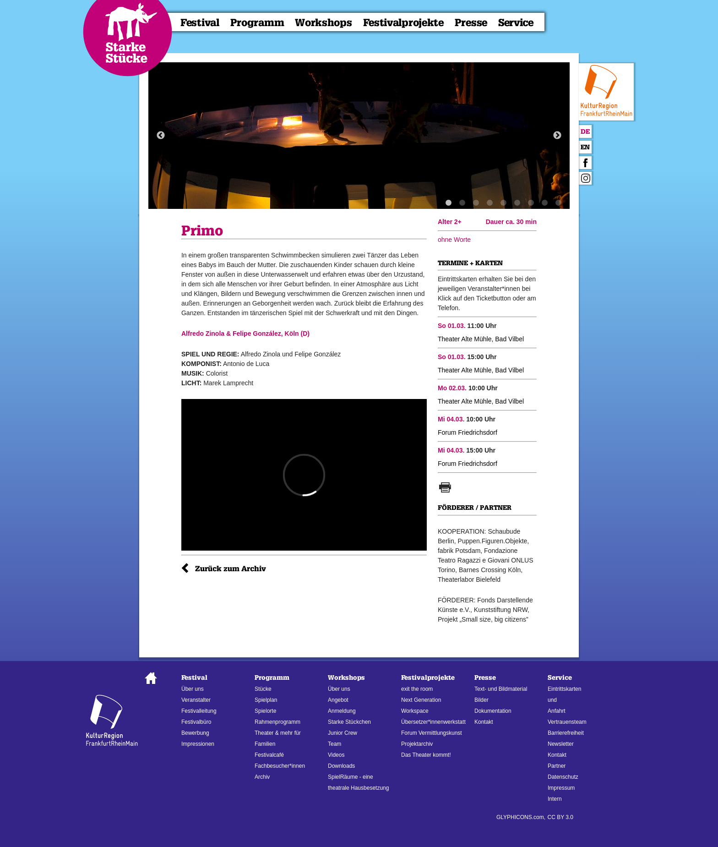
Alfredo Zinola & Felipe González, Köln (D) (245, 333)
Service (515, 22)
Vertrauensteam (567, 722)
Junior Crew (342, 733)
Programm (257, 22)
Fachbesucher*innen (280, 766)
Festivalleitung (199, 711)
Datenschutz (563, 777)
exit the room (417, 689)
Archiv (262, 777)
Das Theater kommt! (426, 755)
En (585, 147)
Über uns (192, 689)
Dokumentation (492, 711)
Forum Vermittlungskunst (431, 733)
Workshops (323, 22)
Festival (199, 22)
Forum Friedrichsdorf (467, 432)
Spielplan (266, 700)
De (585, 132)
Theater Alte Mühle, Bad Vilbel (481, 339)
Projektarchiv (417, 744)
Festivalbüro (196, 722)
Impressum (561, 788)
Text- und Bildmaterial (500, 689)
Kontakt (483, 722)
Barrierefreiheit (566, 733)
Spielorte (265, 711)
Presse (471, 22)
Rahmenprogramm (277, 722)
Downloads (341, 766)
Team (334, 744)
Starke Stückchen (349, 722)
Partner (557, 766)
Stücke (263, 689)
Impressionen (197, 744)
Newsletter (561, 744)
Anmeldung (342, 711)
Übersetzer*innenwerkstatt (433, 722)
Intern (555, 799)
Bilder (481, 700)
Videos (336, 755)
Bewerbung (195, 733)
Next (557, 135)
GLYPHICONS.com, (520, 817)
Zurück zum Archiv (230, 568)
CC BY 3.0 (560, 817)
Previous (160, 135)
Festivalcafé (269, 755)
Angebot (338, 700)
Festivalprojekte (403, 22)
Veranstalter (196, 700)
